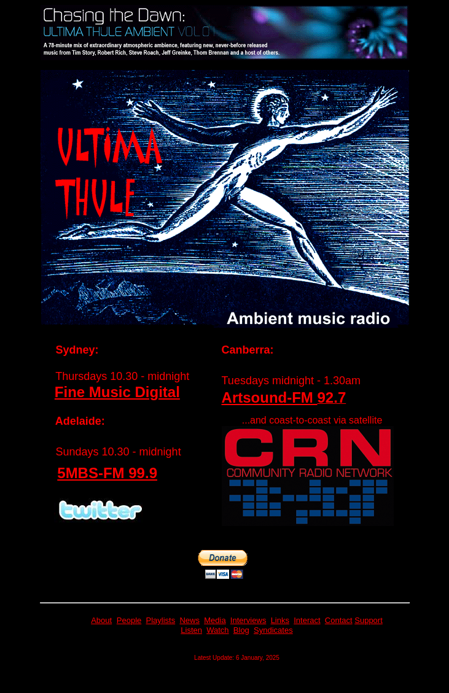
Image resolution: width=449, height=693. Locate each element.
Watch (217, 630)
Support (368, 620)
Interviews (248, 620)
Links (280, 620)
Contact (339, 620)
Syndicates (273, 630)
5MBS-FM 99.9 (107, 473)
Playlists (161, 620)
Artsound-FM (270, 397)
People (129, 620)
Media (214, 620)
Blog (241, 630)
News (189, 620)
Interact (307, 620)
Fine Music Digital (117, 392)
